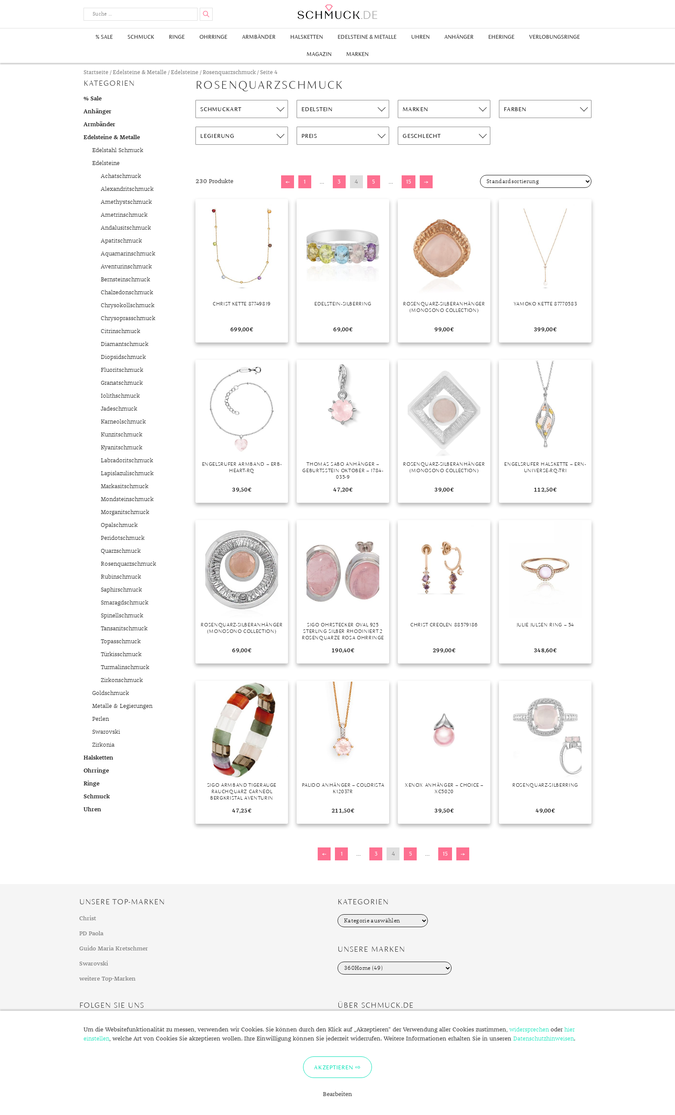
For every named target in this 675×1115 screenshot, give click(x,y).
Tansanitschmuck (124, 629)
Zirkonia (103, 745)
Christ (87, 919)
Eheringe (501, 37)
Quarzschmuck (121, 551)
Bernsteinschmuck (125, 280)
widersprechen (529, 1030)
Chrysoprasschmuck (128, 318)
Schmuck (140, 37)
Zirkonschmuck (122, 680)
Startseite (96, 72)
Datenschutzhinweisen (543, 1039)
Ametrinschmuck (124, 215)
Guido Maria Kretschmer (113, 949)
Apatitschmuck (121, 241)
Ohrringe (213, 37)
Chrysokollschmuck (128, 305)
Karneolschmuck (123, 422)
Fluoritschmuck (122, 370)
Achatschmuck (121, 176)
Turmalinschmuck (125, 667)
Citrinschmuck (120, 331)
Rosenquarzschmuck (229, 72)
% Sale (104, 37)
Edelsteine (184, 72)
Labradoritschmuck (127, 461)
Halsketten (306, 37)
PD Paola (91, 934)
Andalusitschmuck (126, 228)
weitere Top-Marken (107, 979)
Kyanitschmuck (121, 448)
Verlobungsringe (554, 37)
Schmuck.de (337, 11)
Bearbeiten (337, 1094)
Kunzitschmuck (121, 435)
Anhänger (459, 37)
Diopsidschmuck (123, 357)
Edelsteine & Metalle (367, 37)
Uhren (420, 37)
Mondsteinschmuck (127, 499)
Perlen (100, 719)
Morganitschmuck (125, 512)
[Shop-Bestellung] (535, 181)
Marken (357, 54)
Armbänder (259, 37)
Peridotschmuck (123, 538)
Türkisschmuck (121, 654)
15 (408, 181)
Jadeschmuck (119, 409)
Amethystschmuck (126, 202)
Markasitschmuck (125, 486)
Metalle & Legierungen (122, 706)
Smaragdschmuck (125, 603)
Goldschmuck (110, 693)
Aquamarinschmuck (128, 254)
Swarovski (106, 732)
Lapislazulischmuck (127, 473)
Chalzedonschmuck (127, 293)
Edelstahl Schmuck (117, 150)
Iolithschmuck (120, 396)
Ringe (177, 37)
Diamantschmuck (125, 344)
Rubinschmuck (121, 577)
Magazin (319, 54)
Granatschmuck (122, 383)
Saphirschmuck (121, 590)
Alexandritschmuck (127, 189)
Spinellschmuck (122, 616)
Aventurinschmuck (126, 267)
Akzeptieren (333, 1067)
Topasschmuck (121, 641)
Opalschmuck (119, 525)
